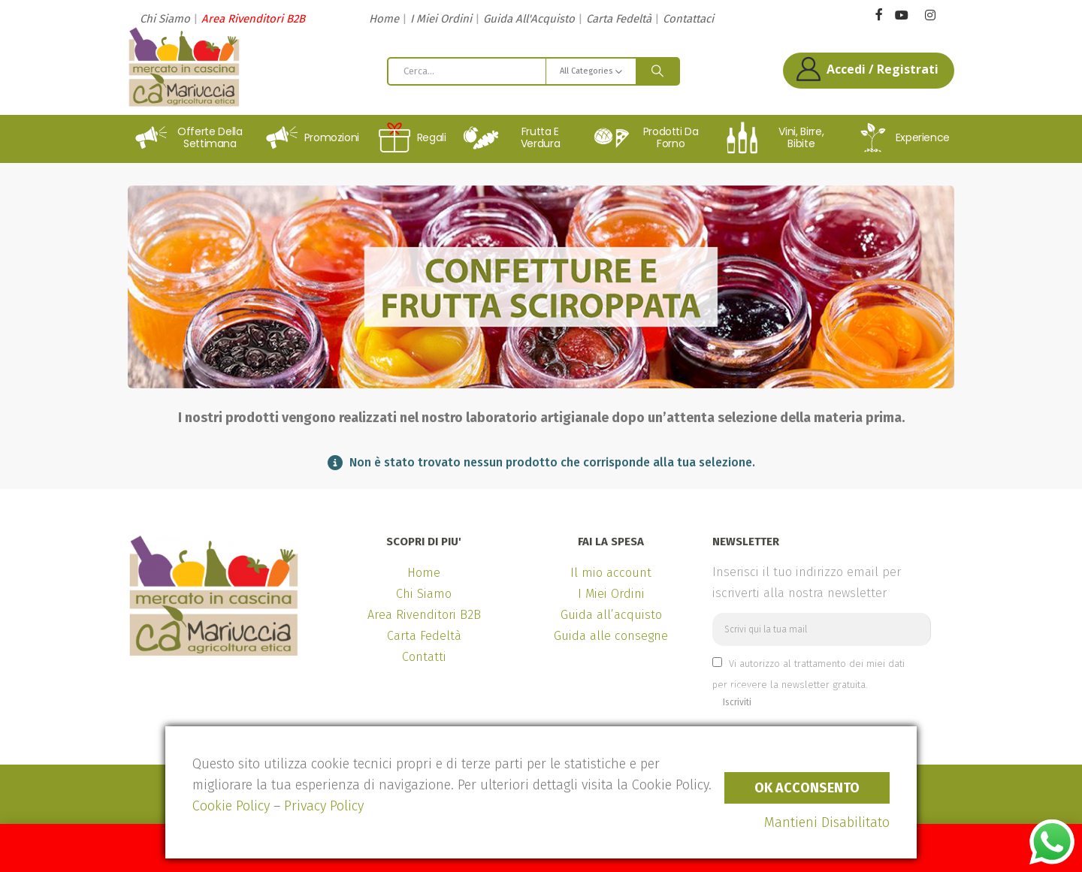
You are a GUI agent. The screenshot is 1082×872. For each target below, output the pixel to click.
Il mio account (610, 573)
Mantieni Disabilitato (827, 822)
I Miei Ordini (441, 19)
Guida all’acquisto (611, 615)
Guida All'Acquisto (529, 19)
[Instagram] (929, 15)
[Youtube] (901, 15)
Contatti (424, 657)
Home (384, 19)
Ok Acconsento (807, 788)
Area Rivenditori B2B (253, 19)
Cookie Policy (231, 806)
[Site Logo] (184, 66)
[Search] (657, 71)
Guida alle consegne (611, 636)
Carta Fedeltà (618, 19)
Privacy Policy (324, 806)
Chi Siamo (165, 19)
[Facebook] (878, 14)
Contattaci (688, 19)
